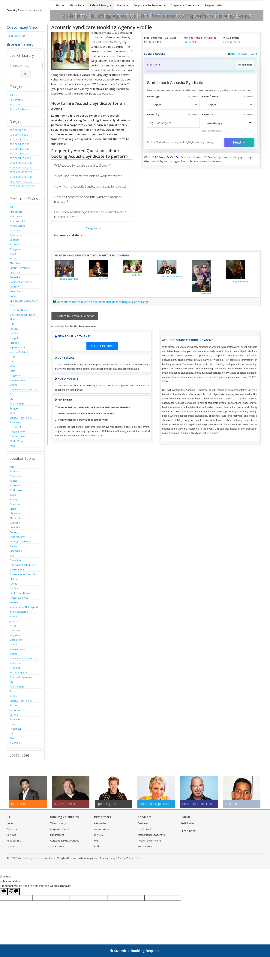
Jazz (12, 361)
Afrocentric (16, 212)
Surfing (14, 715)
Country (14, 286)
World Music (16, 441)
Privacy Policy (108, 858)
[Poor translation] (14, 891)
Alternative (16, 216)
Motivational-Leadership (24, 389)
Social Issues (17, 710)
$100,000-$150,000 (21, 163)
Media (13, 644)
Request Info (213, 5)
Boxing (13, 499)
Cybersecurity (18, 537)
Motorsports (17, 663)
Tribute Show (17, 432)
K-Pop (13, 366)
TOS (137, 858)
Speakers (15, 104)
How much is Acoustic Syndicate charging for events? (90, 186)
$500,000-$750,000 (21, 181)
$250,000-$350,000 (21, 172)
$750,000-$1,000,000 (22, 186)
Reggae (14, 408)
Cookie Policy (125, 858)
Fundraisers (57, 834)
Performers (16, 100)
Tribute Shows (18, 436)
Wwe (12, 446)
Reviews (11, 834)
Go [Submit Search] (26, 74)
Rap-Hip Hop (17, 403)
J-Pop (12, 357)
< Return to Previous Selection (74, 316)
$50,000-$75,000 (19, 153)
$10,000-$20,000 (19, 139)
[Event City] (173, 123)
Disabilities (16, 551)
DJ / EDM (99, 834)
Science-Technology (21, 418)
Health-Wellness (19, 598)
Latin (12, 371)
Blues (13, 254)
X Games (15, 743)
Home (60, 5)
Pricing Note (190, 42)
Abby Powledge (240, 281)
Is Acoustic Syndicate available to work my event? (88, 176)
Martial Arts (16, 640)
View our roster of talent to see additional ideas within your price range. (103, 302)
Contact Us (13, 846)
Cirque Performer (20, 268)
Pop (12, 394)
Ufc (11, 733)
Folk (12, 324)
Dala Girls (137, 275)
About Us (76, 5)
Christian (15, 263)
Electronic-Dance (19, 310)
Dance (13, 296)
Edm (12, 305)
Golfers (14, 333)
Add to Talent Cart (243, 53)
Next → (239, 142)
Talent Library (100, 5)
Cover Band (16, 291)
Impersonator (17, 347)
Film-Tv (13, 319)
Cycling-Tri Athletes (20, 541)
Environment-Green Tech (24, 574)
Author (13, 481)
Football (14, 329)
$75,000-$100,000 (20, 158)
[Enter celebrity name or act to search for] (26, 65)
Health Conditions (20, 593)
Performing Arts (19, 672)
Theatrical (15, 427)
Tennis (13, 724)
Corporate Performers (149, 5)
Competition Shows (21, 282)
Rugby (13, 696)
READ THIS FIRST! (102, 346)
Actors (13, 95)
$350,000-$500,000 (21, 177)
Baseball (15, 240)
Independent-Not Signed (24, 607)
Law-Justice (16, 630)
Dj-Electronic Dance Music (24, 301)
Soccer (13, 705)
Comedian (15, 277)
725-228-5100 (173, 157)
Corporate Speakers (185, 5)
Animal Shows (18, 226)
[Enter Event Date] (228, 123)
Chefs (13, 509)
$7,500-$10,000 (19, 135)
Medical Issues (18, 380)
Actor (12, 207)
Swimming (15, 422)
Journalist (15, 621)
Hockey (14, 602)
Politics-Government (21, 677)
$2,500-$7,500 (18, 130)
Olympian (15, 668)
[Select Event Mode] (228, 105)
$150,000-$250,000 (21, 167)
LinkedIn (188, 823)
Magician (15, 375)
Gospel (14, 338)
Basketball (16, 244)
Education (15, 560)
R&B (12, 399)
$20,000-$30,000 (19, 144)
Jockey (13, 616)
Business (15, 258)
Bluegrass (15, 249)
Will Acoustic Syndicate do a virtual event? (82, 165)
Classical (15, 272)
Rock (12, 413)
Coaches (15, 523)
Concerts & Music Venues (64, 840)
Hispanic (14, 343)
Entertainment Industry (23, 315)
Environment (17, 569)
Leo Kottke (103, 278)
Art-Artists (15, 230)
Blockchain (16, 490)
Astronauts (16, 235)
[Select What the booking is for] (173, 105)
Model (13, 385)
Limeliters (206, 293)
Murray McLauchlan (171, 276)
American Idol (17, 221)
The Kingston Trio (69, 279)
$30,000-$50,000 (19, 149)
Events (122, 5)
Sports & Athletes (19, 109)
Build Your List (16, 36)
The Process (57, 846)
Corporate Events (60, 829)
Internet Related (19, 352)
